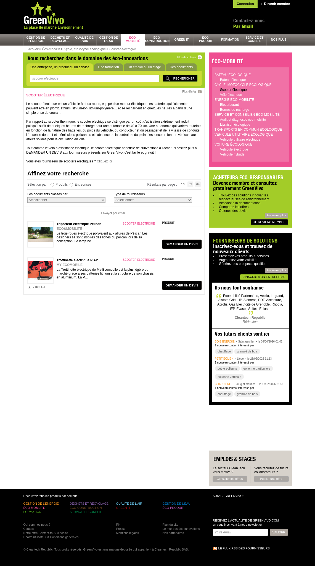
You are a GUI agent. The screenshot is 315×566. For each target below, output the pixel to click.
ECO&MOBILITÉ (69, 229)
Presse (121, 528)
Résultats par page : (162, 184)
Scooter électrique (122, 49)
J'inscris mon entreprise (264, 276)
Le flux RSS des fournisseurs (244, 548)
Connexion (245, 4)
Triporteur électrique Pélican (79, 224)
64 (198, 184)
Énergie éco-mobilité (234, 100)
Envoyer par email (113, 213)
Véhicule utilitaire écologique (244, 134)
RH (118, 524)
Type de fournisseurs (129, 194)
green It (181, 39)
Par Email (243, 26)
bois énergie (225, 341)
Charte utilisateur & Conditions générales (51, 537)
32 (190, 184)
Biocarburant (229, 105)
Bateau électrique (233, 80)
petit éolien (224, 358)
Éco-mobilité (51, 49)
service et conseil (254, 39)
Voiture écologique (233, 144)
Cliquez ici (104, 161)
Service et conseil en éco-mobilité (247, 115)
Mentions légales (127, 533)
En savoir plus (276, 215)
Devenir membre (277, 4)
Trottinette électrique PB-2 (77, 260)
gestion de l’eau (108, 39)
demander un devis (182, 244)
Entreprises (83, 184)
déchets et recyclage (60, 39)
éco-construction (157, 39)
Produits (61, 184)
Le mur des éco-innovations (181, 528)
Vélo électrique (231, 95)
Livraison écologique (235, 125)
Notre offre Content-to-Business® (45, 533)
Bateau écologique (233, 75)
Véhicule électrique (234, 149)
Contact (28, 528)
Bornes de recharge (234, 110)
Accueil (33, 49)
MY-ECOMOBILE (70, 265)
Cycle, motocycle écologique (85, 49)
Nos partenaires (173, 533)
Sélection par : (38, 184)
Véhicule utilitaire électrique (240, 139)
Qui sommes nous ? (37, 524)
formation (230, 39)
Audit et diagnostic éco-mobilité (243, 120)
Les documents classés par (47, 194)
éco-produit (206, 39)
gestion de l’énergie (36, 39)
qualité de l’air (84, 39)
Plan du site (170, 524)
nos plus (278, 39)
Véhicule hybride (232, 154)
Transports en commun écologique (248, 129)
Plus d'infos (189, 91)
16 (182, 184)
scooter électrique (139, 223)
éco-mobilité (133, 39)
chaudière (223, 384)
